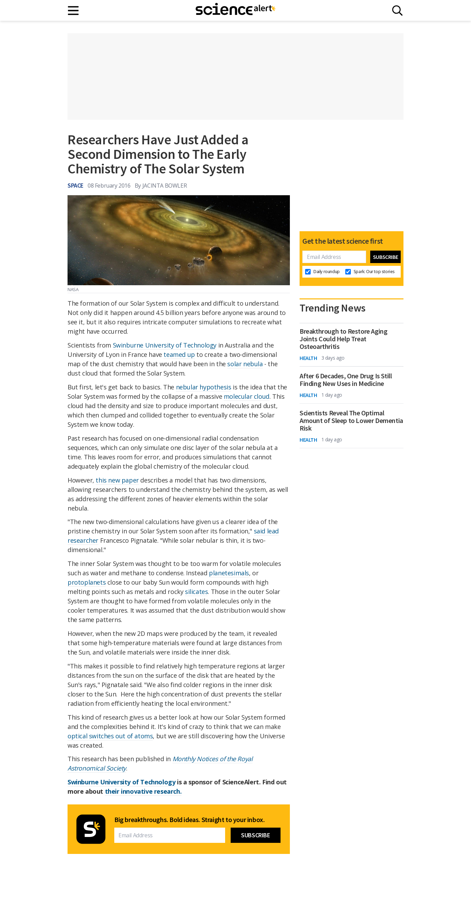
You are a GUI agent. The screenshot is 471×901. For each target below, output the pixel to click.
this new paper (117, 480)
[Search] (397, 10)
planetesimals (229, 573)
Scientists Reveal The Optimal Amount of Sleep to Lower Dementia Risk (351, 420)
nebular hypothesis (203, 387)
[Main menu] (74, 10)
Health (308, 357)
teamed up (179, 354)
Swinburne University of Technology (164, 345)
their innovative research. (143, 791)
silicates (196, 591)
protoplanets (87, 582)
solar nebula (245, 364)
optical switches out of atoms (110, 736)
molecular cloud (246, 396)
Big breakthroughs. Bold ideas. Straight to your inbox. (189, 819)
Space (75, 185)
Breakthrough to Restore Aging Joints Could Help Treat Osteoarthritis (343, 338)
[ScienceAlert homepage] (235, 10)
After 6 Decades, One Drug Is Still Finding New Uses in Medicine (346, 379)
